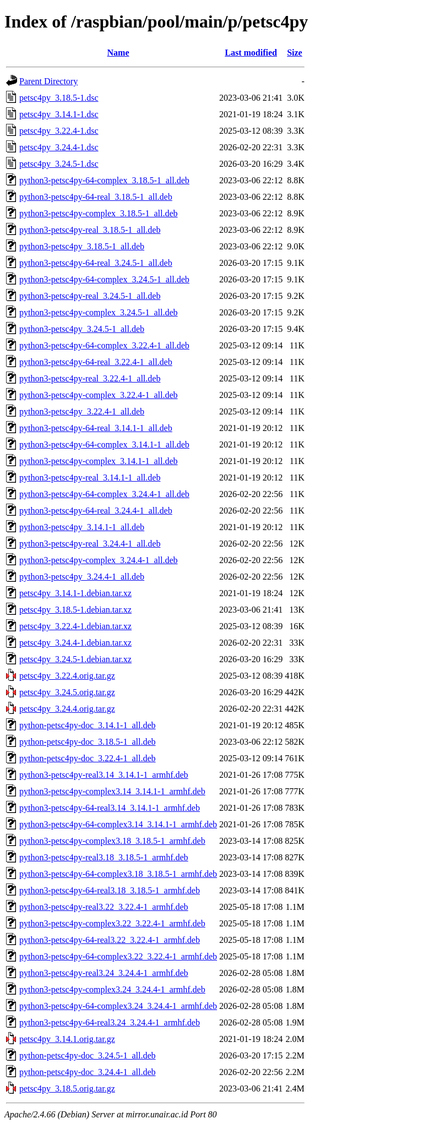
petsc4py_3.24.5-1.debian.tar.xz (75, 659)
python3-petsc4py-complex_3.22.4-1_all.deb (98, 395)
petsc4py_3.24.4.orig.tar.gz (67, 708)
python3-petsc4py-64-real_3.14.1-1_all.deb (95, 428)
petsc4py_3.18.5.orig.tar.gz (67, 1088)
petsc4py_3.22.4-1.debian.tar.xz (75, 626)
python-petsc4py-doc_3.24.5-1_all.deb (87, 1055)
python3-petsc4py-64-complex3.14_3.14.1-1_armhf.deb (118, 824)
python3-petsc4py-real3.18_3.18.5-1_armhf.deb (103, 857)
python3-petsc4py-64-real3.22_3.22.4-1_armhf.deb (109, 940)
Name (118, 52)
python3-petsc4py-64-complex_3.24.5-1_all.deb (104, 279)
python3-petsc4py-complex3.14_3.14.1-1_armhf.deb (112, 791)
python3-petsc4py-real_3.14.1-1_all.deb (89, 477)
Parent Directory (48, 81)
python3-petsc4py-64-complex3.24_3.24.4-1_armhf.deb (118, 1006)
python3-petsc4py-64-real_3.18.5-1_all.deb (95, 196)
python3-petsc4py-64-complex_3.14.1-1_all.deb (104, 444)
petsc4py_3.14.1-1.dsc (59, 114)
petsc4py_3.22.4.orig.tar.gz (67, 675)
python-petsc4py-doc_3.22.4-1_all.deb (87, 758)
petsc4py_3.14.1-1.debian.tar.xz (75, 593)
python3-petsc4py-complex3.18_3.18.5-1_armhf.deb (112, 840)
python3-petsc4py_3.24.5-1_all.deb (81, 329)
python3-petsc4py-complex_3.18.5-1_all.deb (98, 213)
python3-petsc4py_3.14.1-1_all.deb (81, 527)
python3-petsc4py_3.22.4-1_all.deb (81, 411)
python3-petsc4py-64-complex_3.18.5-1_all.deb (104, 180)
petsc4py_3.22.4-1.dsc (59, 130)
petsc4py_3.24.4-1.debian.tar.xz (75, 642)
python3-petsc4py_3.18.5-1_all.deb (81, 246)
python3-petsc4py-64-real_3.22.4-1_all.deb (95, 362)
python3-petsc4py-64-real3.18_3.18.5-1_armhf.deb (109, 890)
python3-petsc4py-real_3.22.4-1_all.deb (89, 378)
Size (294, 52)
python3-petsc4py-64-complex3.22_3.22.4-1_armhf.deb (118, 956)
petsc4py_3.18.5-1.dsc (59, 97)
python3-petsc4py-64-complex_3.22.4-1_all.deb (104, 345)
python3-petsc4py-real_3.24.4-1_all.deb (89, 543)
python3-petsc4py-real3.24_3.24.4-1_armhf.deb (103, 973)
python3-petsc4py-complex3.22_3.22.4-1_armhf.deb (112, 923)
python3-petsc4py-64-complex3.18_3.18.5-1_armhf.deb (118, 874)
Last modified (251, 52)
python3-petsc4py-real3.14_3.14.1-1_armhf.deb (103, 774)
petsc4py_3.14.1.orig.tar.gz (67, 1039)
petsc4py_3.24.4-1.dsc (59, 147)
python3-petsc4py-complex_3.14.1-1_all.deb (98, 461)
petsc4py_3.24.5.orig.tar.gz (67, 692)
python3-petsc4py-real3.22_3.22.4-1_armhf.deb (103, 907)
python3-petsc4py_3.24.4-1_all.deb (81, 576)
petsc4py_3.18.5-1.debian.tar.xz (75, 609)
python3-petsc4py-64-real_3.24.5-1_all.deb (95, 263)
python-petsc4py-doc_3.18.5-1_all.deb (87, 741)
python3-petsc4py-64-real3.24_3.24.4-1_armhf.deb (109, 1022)
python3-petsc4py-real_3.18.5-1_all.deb (89, 229)
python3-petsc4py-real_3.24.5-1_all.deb (89, 296)
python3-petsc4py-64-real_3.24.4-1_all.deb (95, 510)
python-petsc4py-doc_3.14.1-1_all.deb (87, 725)
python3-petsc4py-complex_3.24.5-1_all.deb (98, 312)
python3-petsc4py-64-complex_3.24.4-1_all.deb (104, 494)
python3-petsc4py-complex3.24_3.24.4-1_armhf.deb (112, 989)
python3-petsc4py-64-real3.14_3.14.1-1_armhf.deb (109, 807)
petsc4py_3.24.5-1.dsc (59, 163)
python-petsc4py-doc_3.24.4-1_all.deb (87, 1072)
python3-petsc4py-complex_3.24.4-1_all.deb (98, 560)
